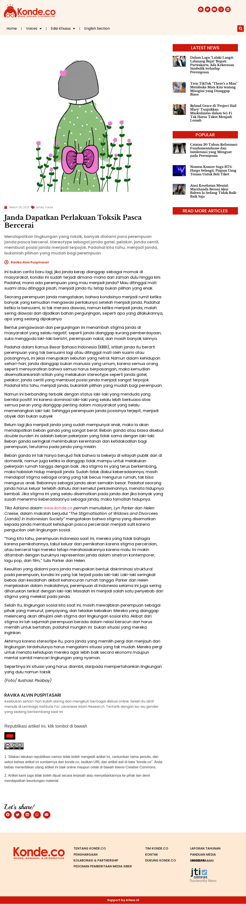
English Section (97, 28)
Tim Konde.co (157, 848)
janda (40, 207)
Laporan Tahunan (206, 848)
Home (12, 28)
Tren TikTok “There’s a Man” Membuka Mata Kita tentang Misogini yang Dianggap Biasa (213, 89)
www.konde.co (58, 508)
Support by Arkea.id (123, 900)
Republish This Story (12, 738)
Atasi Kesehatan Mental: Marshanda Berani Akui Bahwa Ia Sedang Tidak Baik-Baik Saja (213, 191)
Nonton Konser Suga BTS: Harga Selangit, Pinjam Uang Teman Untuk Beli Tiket (213, 170)
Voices (34, 28)
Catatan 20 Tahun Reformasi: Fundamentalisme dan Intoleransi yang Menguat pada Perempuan (214, 150)
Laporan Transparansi (203, 860)
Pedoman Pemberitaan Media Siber (100, 867)
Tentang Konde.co (91, 848)
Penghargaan (87, 854)
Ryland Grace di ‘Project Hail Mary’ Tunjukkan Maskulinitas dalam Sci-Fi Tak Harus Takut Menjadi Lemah (213, 113)
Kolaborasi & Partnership (98, 860)
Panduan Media (204, 854)
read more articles (205, 211)
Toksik (49, 207)
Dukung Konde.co (154, 860)
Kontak (152, 854)
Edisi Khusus (63, 28)
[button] (240, 28)
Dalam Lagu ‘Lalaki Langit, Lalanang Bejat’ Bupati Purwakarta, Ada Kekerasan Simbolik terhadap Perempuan (212, 65)
